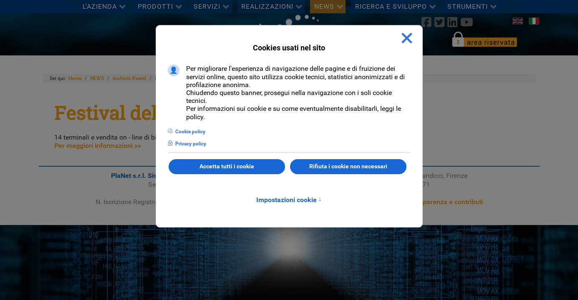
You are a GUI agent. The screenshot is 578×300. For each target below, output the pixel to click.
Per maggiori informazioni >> (97, 146)
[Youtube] (467, 22)
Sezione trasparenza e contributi (434, 202)
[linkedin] (452, 22)
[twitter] (439, 22)
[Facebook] (426, 22)
